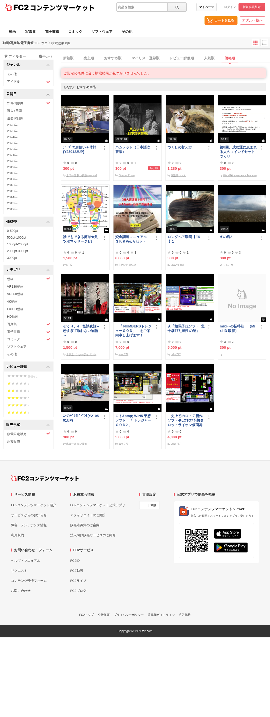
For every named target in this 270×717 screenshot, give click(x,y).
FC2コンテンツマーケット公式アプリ (97, 505)
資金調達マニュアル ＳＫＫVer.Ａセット (132, 239)
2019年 (12, 167)
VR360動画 (15, 294)
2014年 (12, 197)
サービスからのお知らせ (29, 515)
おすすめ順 (113, 58)
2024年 (12, 137)
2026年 (12, 125)
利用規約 (17, 535)
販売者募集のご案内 (85, 525)
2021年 (12, 155)
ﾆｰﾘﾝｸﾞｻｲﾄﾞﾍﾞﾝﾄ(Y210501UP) (81, 418)
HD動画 (12, 316)
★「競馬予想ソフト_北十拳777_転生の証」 (186, 328)
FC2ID (75, 561)
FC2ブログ (78, 591)
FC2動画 (76, 571)
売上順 (89, 58)
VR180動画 (15, 286)
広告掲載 (185, 615)
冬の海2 (226, 237)
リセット (46, 56)
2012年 (12, 209)
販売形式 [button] (28, 425)
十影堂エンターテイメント (81, 354)
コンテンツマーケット (62, 7)
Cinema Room (126, 175)
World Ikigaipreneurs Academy (240, 175)
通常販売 (13, 441)
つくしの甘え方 (180, 147)
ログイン (230, 7)
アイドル (28, 82)
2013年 (12, 203)
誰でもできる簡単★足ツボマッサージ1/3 (80, 239)
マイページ (206, 7)
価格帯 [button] (28, 222)
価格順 (229, 58)
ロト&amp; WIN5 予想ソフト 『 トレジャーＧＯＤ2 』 (133, 420)
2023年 (12, 143)
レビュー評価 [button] (28, 367)
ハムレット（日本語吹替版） (132, 149)
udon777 (123, 354)
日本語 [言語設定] (152, 505)
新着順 (68, 58)
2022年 (12, 149)
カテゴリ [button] (28, 270)
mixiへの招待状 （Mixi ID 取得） (237, 328)
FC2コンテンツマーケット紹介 (33, 505)
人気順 (209, 58)
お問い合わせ (20, 591)
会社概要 (104, 615)
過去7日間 (14, 111)
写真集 (30, 32)
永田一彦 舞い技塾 (76, 443)
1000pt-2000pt (17, 244)
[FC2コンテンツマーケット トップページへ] (45, 478)
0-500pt (12, 231)
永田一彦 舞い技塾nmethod (81, 175)
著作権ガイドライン (161, 615)
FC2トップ (86, 615)
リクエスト (19, 571)
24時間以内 (28, 103)
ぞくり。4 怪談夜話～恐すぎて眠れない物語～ (81, 330)
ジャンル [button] (28, 65)
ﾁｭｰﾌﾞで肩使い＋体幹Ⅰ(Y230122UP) (81, 149)
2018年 (12, 173)
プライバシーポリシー (129, 615)
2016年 (12, 185)
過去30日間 (15, 118)
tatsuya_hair (177, 264)
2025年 (12, 131)
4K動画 (12, 301)
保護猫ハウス (178, 175)
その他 (127, 32)
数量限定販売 (28, 434)
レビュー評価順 (182, 58)
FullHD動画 (15, 309)
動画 (12, 32)
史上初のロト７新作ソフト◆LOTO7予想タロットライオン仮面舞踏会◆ (186, 420)
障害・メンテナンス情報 (29, 525)
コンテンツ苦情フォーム (29, 581)
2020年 (12, 161)
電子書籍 (52, 32)
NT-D (69, 264)
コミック (75, 32)
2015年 (12, 191)
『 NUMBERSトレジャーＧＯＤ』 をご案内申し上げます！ (133, 330)
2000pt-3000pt (17, 251)
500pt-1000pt (16, 237)
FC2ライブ (78, 581)
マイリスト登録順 (146, 58)
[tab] (165, 58)
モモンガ (228, 264)
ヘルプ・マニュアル (25, 561)
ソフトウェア (102, 32)
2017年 (12, 179)
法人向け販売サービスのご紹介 (93, 535)
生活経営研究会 (127, 264)
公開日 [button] (28, 94)
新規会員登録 (252, 7)
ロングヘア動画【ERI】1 (184, 239)
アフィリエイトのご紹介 (88, 515)
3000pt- (12, 258)
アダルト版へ (252, 20)
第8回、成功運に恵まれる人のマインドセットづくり (238, 151)
